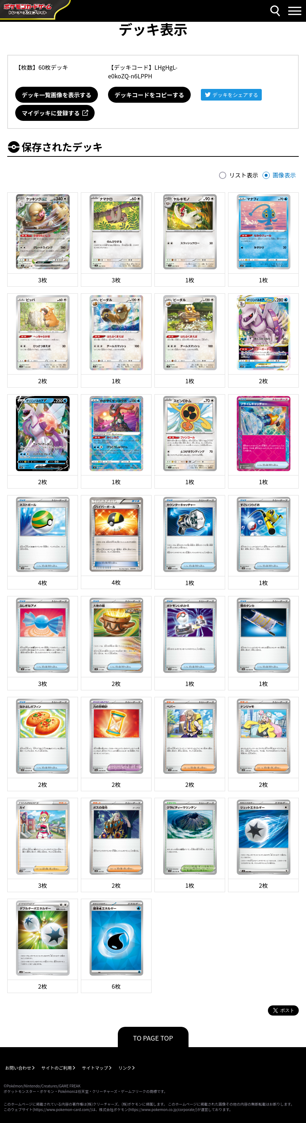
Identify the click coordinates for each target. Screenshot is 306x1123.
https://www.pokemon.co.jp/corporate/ (162, 1109)
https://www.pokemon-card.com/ (62, 1109)
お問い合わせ (18, 1068)
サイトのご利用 (56, 1068)
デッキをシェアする (235, 94)
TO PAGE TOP (153, 1037)
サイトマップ (95, 1068)
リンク (124, 1068)
